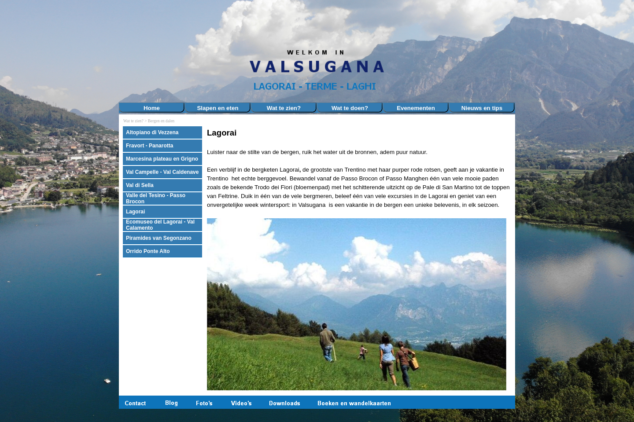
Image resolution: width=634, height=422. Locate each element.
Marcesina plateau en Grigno (162, 159)
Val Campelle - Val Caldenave (162, 172)
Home (152, 108)
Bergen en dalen (161, 121)
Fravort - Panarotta (149, 146)
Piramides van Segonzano (159, 238)
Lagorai (135, 212)
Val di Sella (140, 185)
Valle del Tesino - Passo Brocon (155, 198)
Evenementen (416, 108)
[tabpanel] (359, 259)
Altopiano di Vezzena (152, 132)
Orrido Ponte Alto (148, 251)
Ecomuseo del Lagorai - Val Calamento (160, 225)
